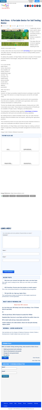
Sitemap (36, 403)
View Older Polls (36, 360)
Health (12, 334)
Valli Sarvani (21, 25)
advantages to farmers (31, 111)
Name (4, 250)
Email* (9, 372)
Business (27, 332)
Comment (5, 235)
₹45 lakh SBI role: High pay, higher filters (15, 293)
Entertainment (6, 334)
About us (6, 403)
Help (15, 403)
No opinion (6, 355)
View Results (36, 357)
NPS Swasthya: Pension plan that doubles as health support (21, 287)
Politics (36, 332)
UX (2, 312)
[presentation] (16, 266)
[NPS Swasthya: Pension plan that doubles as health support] (2, 287)
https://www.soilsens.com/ (17, 193)
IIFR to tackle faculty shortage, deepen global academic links (15, 320)
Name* (9, 368)
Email (4, 256)
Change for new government (11, 353)
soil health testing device (22, 195)
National (21, 332)
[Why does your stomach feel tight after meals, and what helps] (2, 280)
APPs (37, 1)
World (31, 332)
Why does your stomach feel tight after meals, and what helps (21, 280)
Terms (24, 403)
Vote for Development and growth (12, 351)
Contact (5, 406)
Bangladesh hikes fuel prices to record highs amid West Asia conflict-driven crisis (20, 317)
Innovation (13, 25)
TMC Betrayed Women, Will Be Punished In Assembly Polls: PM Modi (17, 314)
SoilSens (33, 195)
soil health (12, 195)
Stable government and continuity (13, 349)
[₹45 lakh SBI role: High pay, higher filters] (2, 293)
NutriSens (5, 195)
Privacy (19, 403)
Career (11, 403)
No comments (30, 25)
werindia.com (8, 332)
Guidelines (29, 403)
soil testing (26, 50)
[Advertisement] (21, 12)
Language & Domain (31, 1)
